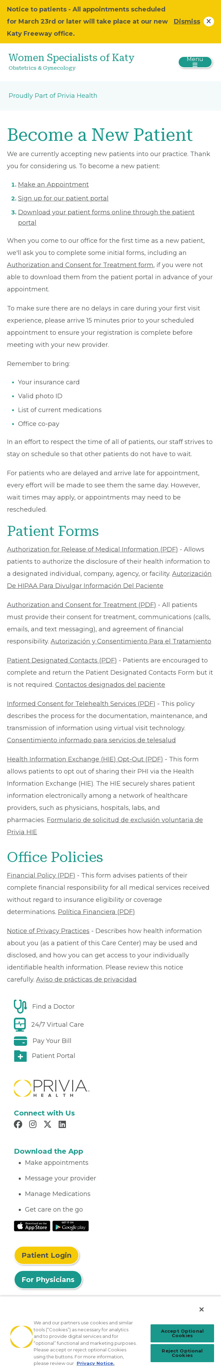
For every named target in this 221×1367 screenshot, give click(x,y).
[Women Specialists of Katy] (76, 62)
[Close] (201, 1309)
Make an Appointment (53, 184)
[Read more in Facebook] (19, 1125)
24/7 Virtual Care (57, 1024)
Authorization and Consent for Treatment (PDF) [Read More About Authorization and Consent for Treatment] (81, 605)
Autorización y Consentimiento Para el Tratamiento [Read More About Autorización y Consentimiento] (131, 641)
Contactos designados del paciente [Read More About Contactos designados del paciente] (110, 685)
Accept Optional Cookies (182, 1333)
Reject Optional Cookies (182, 1353)
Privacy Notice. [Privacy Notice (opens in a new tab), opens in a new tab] (95, 1363)
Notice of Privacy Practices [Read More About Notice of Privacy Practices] (48, 931)
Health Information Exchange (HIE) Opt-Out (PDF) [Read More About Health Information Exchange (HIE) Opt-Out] (85, 759)
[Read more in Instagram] (34, 1125)
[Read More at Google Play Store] (70, 1226)
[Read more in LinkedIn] (63, 1125)
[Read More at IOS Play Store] (32, 1226)
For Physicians (48, 1279)
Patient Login (46, 1255)
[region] (110, 1331)
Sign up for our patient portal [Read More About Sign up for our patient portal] (63, 198)
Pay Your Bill (52, 1041)
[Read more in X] (48, 1125)
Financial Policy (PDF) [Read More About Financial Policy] (41, 875)
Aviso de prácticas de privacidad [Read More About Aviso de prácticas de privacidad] (86, 979)
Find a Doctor (53, 1006)
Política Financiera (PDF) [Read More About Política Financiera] (96, 912)
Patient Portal (53, 1056)
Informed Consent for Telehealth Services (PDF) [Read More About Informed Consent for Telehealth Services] (81, 704)
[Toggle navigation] (195, 62)
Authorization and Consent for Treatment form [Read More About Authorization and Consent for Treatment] (80, 265)
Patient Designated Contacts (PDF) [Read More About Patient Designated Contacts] (62, 660)
